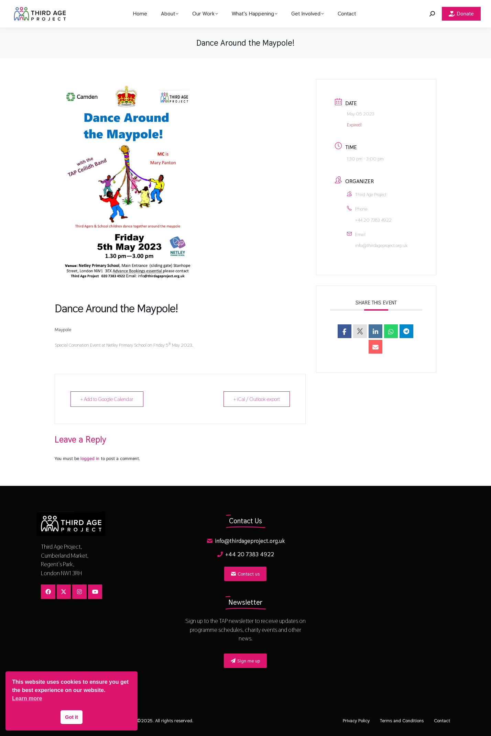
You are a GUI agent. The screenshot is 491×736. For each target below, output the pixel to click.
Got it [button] (71, 717)
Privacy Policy (356, 720)
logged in (89, 458)
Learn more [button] (27, 698)
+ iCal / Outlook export (256, 399)
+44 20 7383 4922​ (373, 220)
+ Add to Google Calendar (106, 399)
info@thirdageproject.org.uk (381, 245)
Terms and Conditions (402, 720)
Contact (442, 720)
